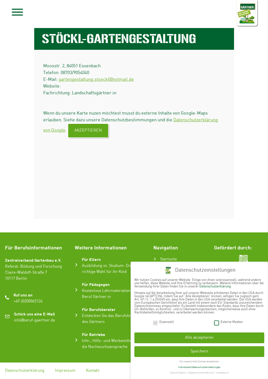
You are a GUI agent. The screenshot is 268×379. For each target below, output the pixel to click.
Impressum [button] (222, 370)
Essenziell (163, 319)
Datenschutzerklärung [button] (201, 370)
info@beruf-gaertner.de (34, 320)
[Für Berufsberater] (76, 315)
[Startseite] (154, 258)
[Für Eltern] (76, 264)
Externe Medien (228, 319)
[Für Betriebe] (76, 340)
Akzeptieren (88, 130)
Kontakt (92, 370)
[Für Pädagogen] (76, 289)
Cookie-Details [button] (178, 370)
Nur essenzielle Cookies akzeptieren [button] (199, 359)
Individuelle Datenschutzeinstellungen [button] (199, 364)
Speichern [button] (199, 349)
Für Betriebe (93, 334)
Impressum (65, 370)
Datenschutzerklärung (24, 370)
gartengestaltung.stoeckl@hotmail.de (96, 79)
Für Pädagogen (96, 284)
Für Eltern (91, 259)
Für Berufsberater (98, 309)
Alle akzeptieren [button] (199, 335)
